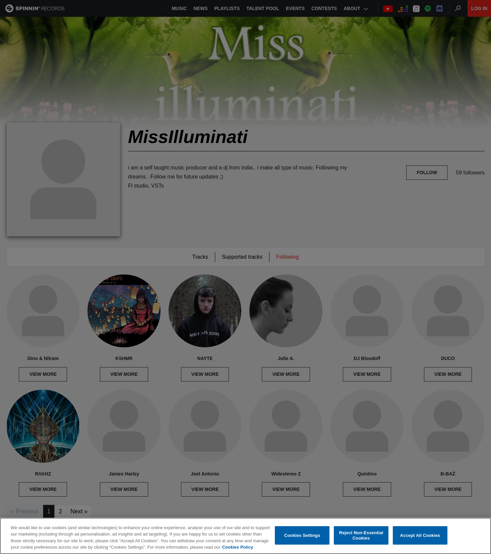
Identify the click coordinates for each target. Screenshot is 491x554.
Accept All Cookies (420, 535)
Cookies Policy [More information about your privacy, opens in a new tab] (237, 547)
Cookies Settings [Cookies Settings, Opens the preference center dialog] (302, 535)
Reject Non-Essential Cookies (361, 536)
